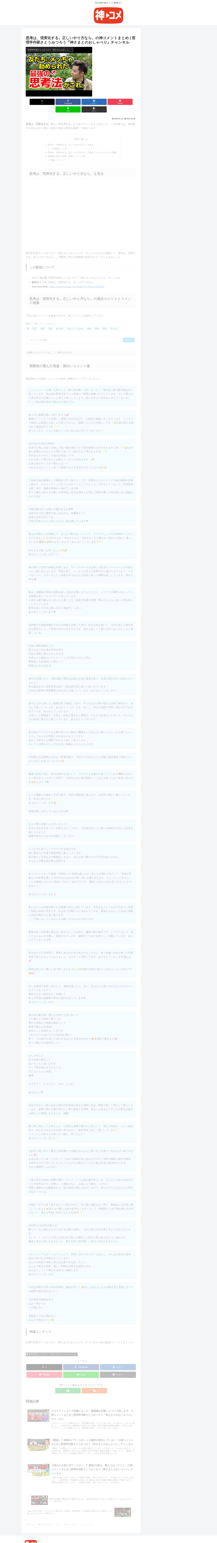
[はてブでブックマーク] (72, 102)
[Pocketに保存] (90, 102)
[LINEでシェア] (109, 102)
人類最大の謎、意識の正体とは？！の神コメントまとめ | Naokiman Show (169, 221)
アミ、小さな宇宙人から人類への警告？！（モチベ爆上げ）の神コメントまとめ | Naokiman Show (169, 207)
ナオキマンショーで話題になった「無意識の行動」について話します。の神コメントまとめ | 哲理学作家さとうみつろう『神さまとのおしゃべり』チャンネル (169, 189)
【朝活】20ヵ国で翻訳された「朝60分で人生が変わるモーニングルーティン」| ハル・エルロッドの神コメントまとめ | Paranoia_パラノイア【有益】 (168, 168)
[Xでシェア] (34, 102)
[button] (127, 102)
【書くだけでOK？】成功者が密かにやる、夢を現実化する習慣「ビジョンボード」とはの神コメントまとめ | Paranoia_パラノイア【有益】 (169, 147)
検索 (148, 33)
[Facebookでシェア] (53, 102)
